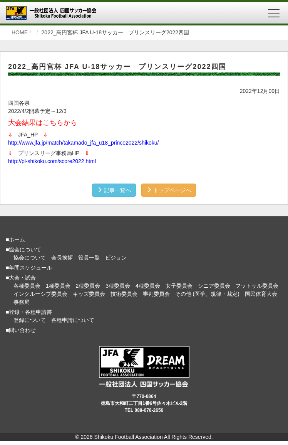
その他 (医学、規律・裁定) (207, 294)
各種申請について (72, 320)
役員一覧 (89, 258)
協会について (29, 258)
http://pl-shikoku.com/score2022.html (52, 161)
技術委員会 (124, 294)
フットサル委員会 (256, 286)
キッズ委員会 (89, 294)
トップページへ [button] (168, 190)
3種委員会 (117, 286)
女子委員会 (179, 286)
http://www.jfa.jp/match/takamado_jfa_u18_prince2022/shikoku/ (83, 143)
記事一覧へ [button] (114, 190)
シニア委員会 (214, 286)
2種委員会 (88, 286)
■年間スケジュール (29, 268)
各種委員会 (26, 286)
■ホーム (15, 239)
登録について (29, 320)
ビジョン (116, 258)
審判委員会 (156, 294)
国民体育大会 (261, 294)
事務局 (21, 302)
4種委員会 (148, 286)
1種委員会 (58, 286)
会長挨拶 (62, 258)
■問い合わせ (21, 330)
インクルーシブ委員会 (40, 294)
